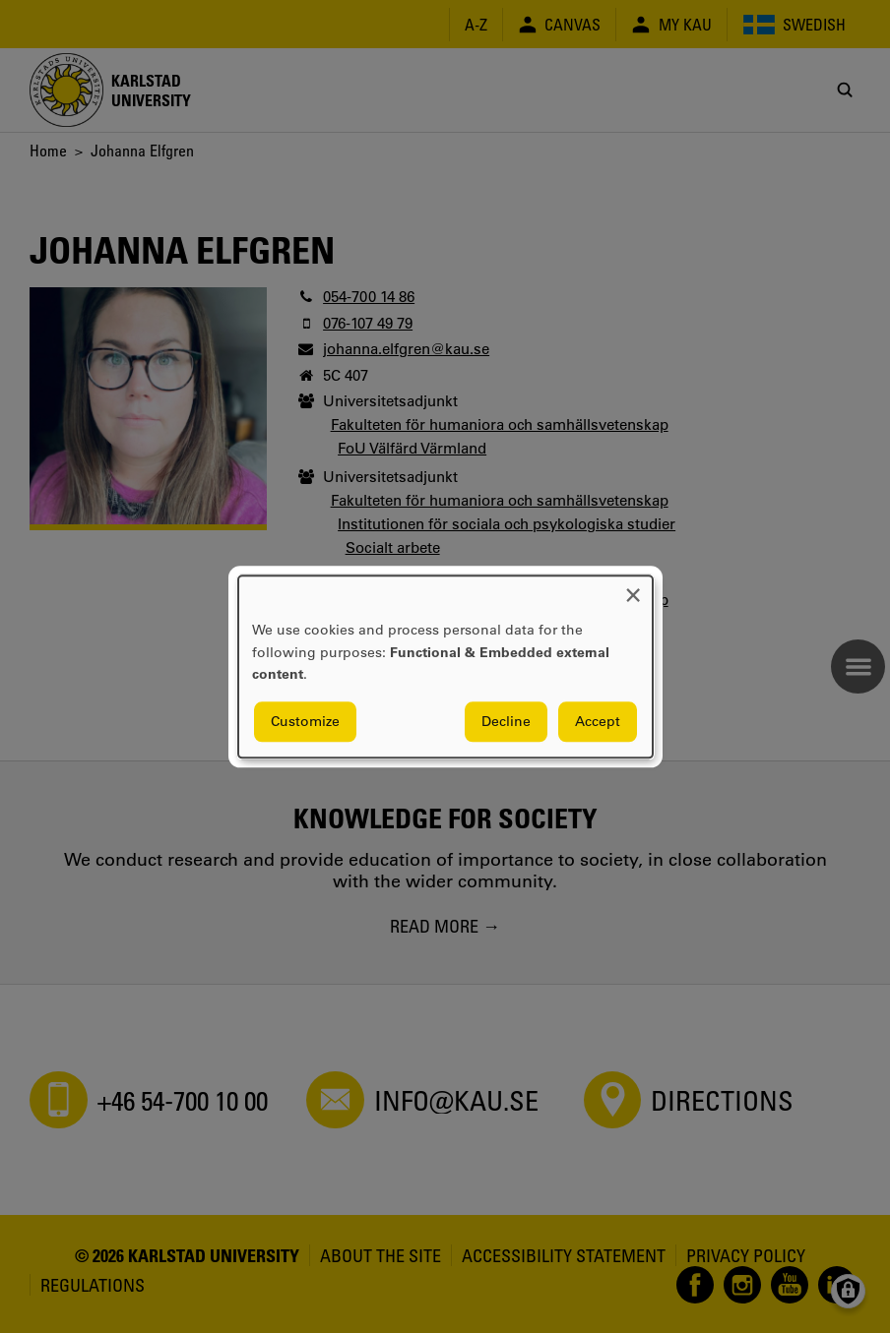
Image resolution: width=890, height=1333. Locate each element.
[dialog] (445, 666)
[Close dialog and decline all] (633, 588)
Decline (506, 721)
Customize (305, 721)
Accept (597, 721)
